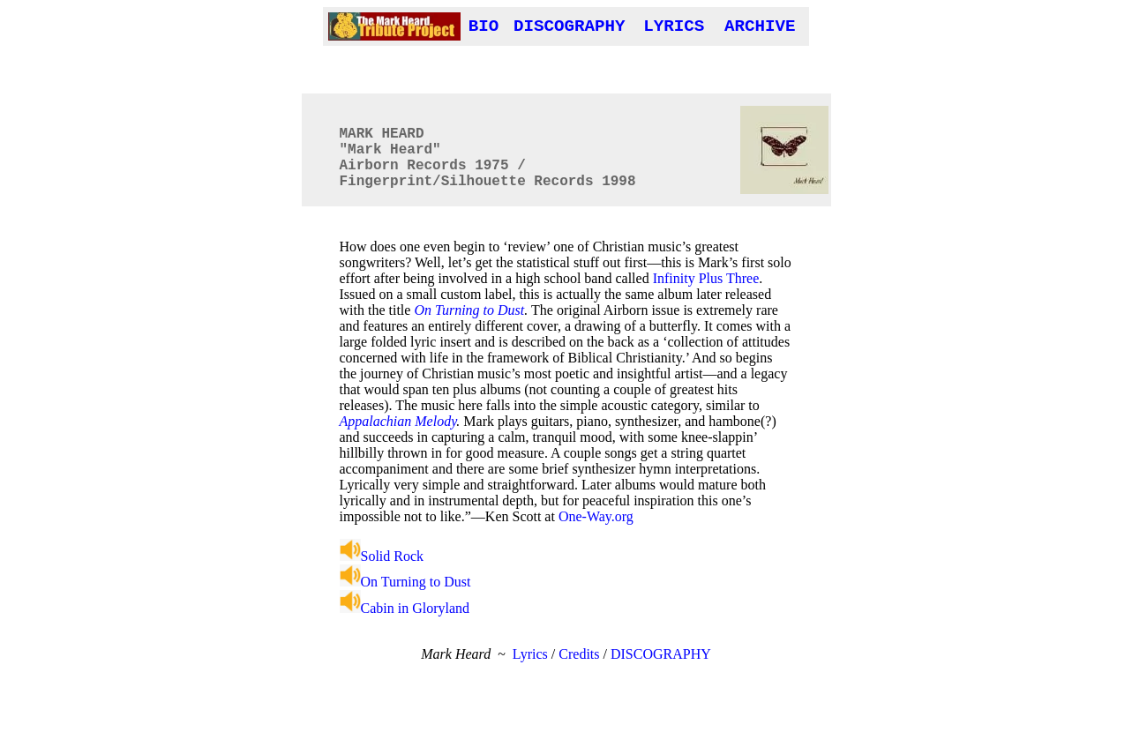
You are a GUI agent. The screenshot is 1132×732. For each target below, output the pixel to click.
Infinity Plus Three (706, 278)
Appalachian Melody (398, 421)
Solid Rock (382, 556)
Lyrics (530, 653)
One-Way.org (596, 516)
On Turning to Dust (469, 310)
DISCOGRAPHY (570, 26)
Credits (579, 653)
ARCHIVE (760, 26)
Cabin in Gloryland (405, 608)
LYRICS (673, 26)
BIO (484, 26)
